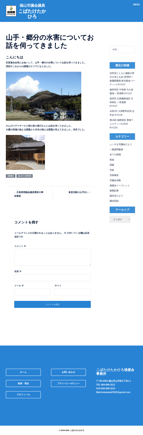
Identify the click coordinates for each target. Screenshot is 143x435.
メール (19, 285)
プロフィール (23, 394)
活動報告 (10, 176)
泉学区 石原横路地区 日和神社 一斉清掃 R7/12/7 (121, 102)
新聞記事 (114, 191)
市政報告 (114, 175)
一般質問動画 (116, 149)
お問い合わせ (68, 372)
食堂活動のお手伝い (78, 192)
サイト (58, 285)
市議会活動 (115, 180)
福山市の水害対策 (24, 176)
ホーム (23, 372)
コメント (20, 246)
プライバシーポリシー (68, 383)
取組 (112, 160)
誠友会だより (116, 196)
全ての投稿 (115, 154)
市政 (112, 170)
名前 (18, 271)
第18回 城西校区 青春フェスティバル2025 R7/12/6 (122, 124)
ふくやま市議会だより (121, 144)
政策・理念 (23, 383)
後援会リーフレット (120, 185)
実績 (112, 165)
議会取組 (114, 201)
